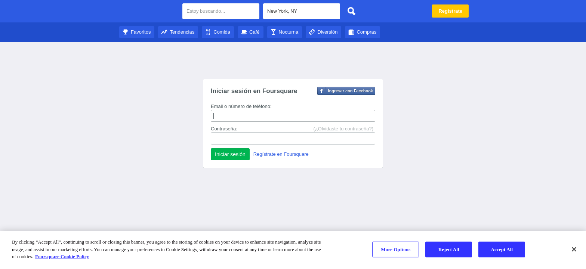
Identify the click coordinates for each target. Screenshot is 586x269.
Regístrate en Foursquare (281, 154)
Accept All (502, 249)
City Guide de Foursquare (148, 11)
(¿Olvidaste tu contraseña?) (343, 129)
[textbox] (301, 11)
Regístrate (450, 11)
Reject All (448, 249)
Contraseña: (224, 129)
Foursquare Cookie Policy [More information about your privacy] (62, 256)
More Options (395, 249)
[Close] (574, 249)
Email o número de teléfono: (241, 106)
